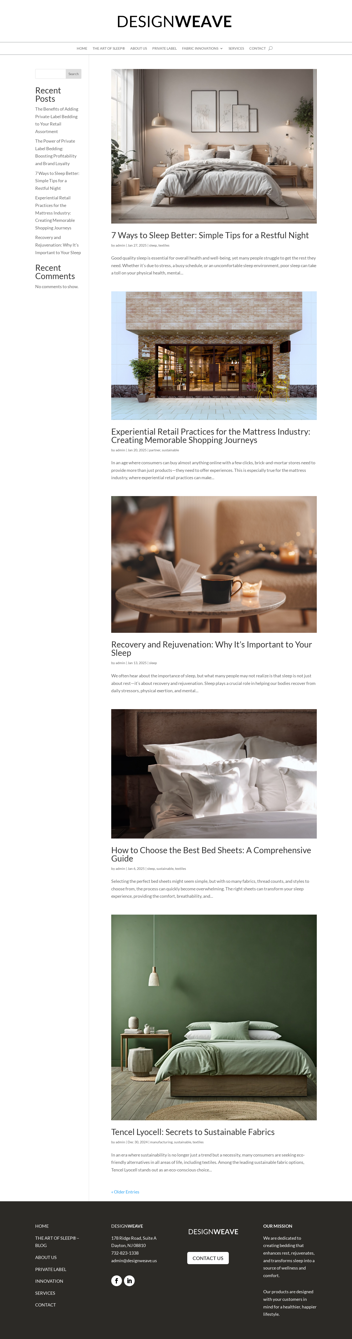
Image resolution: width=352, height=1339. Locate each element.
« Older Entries (125, 1191)
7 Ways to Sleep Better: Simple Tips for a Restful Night (210, 235)
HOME (82, 48)
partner (154, 450)
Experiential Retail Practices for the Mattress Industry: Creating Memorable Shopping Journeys (210, 435)
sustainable (170, 450)
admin (120, 245)
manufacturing (161, 1142)
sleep (153, 245)
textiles (163, 245)
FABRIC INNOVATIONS (200, 48)
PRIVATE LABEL (164, 48)
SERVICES (236, 48)
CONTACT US (208, 1258)
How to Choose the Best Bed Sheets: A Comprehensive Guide (211, 854)
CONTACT (257, 48)
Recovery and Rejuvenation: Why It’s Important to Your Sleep (211, 648)
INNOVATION (49, 1281)
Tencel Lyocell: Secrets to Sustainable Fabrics (193, 1132)
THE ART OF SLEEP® (109, 48)
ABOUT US (138, 48)
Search (73, 74)
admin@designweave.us (134, 1260)
